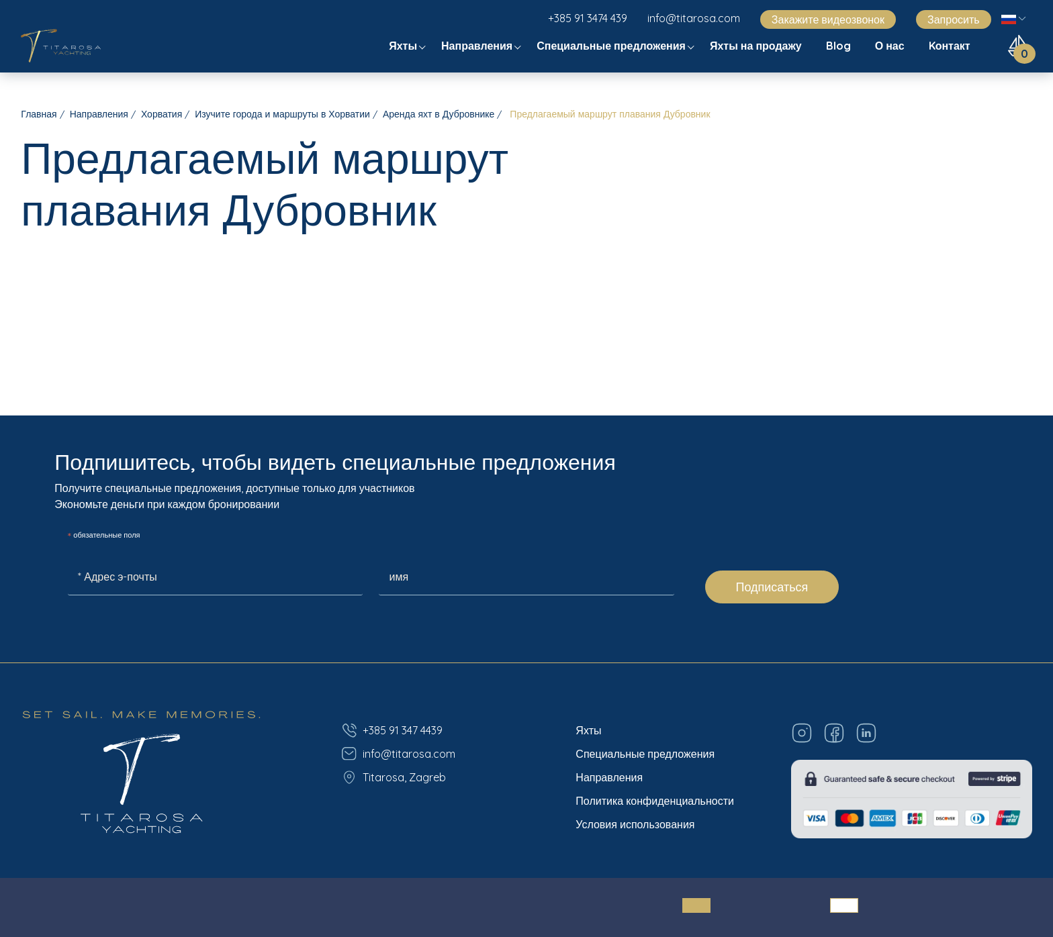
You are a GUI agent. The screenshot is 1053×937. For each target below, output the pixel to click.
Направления (478, 45)
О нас (891, 45)
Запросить (953, 19)
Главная (38, 114)
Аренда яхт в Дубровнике (438, 114)
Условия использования (635, 824)
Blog (840, 45)
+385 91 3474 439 (587, 18)
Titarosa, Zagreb (393, 777)
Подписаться (772, 587)
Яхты (404, 45)
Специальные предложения (612, 45)
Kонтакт (951, 45)
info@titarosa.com (693, 18)
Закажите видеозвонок (828, 19)
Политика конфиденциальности (655, 800)
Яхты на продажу (757, 45)
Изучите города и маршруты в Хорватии (282, 114)
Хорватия (161, 114)
